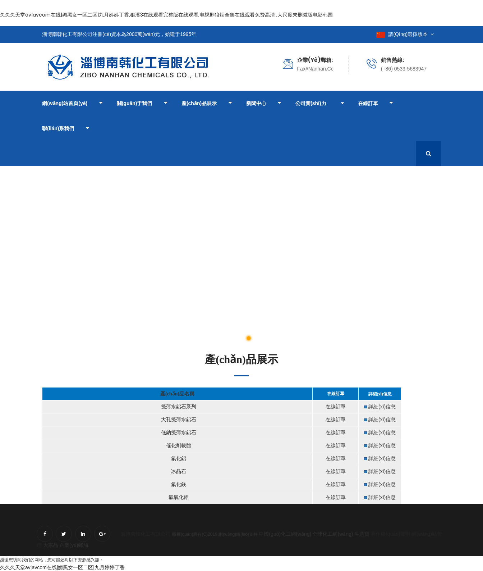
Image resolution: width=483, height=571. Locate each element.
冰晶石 (178, 471)
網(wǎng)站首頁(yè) (72, 104)
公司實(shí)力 (310, 103)
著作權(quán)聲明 (390, 534)
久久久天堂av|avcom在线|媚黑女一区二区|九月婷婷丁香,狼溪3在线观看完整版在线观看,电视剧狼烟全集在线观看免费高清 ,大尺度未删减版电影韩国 (166, 14)
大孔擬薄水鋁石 (178, 419)
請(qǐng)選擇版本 (405, 34)
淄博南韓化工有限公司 (145, 534)
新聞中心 (263, 104)
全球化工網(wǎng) (332, 534)
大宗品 (50, 545)
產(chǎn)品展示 (206, 104)
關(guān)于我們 (142, 104)
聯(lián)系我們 (65, 129)
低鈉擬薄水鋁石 (178, 432)
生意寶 (361, 534)
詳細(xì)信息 (382, 406)
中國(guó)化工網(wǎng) (285, 534)
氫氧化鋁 (178, 497)
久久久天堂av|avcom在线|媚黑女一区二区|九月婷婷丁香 (62, 567)
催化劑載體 (178, 445)
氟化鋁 (178, 458)
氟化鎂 (178, 484)
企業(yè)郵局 (73, 545)
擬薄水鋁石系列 (178, 406)
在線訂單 (375, 104)
